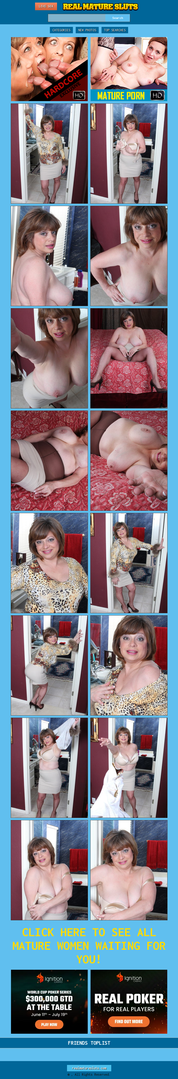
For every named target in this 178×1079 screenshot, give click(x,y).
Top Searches (115, 30)
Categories (61, 30)
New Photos (87, 30)
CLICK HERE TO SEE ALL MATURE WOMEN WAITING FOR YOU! (89, 945)
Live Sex (46, 6)
